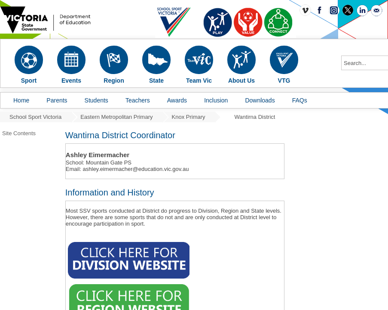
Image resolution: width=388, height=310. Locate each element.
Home (21, 100)
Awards (177, 100)
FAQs (299, 100)
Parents (56, 100)
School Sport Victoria (35, 117)
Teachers (137, 100)
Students (96, 100)
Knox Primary (188, 117)
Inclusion (216, 100)
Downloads (260, 100)
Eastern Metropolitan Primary (116, 117)
